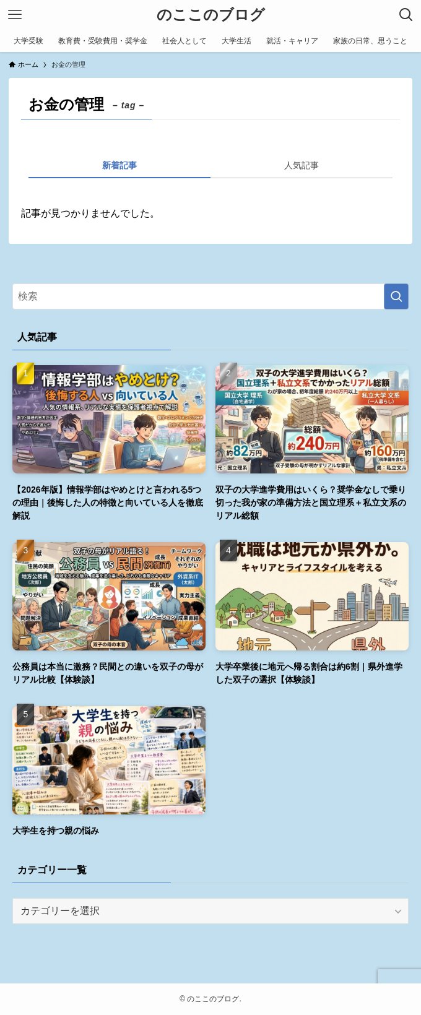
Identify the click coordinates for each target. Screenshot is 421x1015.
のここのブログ (211, 14)
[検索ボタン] (406, 15)
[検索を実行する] (396, 296)
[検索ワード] (210, 296)
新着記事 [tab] (119, 165)
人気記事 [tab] (301, 165)
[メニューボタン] (15, 15)
